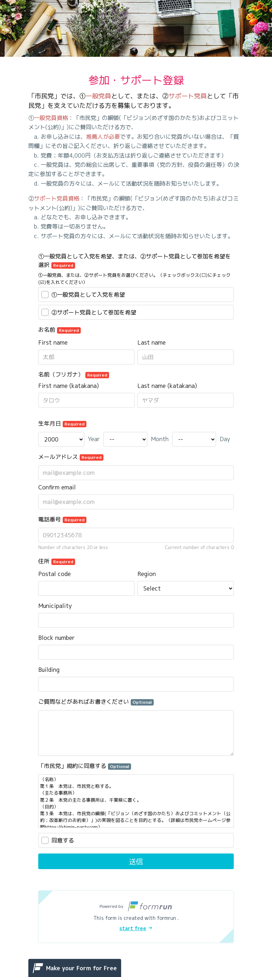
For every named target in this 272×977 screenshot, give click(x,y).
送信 (136, 861)
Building (49, 670)
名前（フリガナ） (73, 374)
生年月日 (62, 423)
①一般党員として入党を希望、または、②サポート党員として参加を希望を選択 (134, 260)
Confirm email (57, 487)
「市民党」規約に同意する (84, 766)
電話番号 (62, 519)
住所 (56, 561)
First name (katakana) (68, 386)
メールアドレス (70, 457)
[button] (136, 916)
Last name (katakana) (167, 386)
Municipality (55, 606)
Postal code (54, 574)
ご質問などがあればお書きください (96, 702)
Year (94, 439)
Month (160, 439)
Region (146, 574)
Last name (151, 342)
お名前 (59, 330)
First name (53, 342)
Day (225, 439)
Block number (56, 638)
